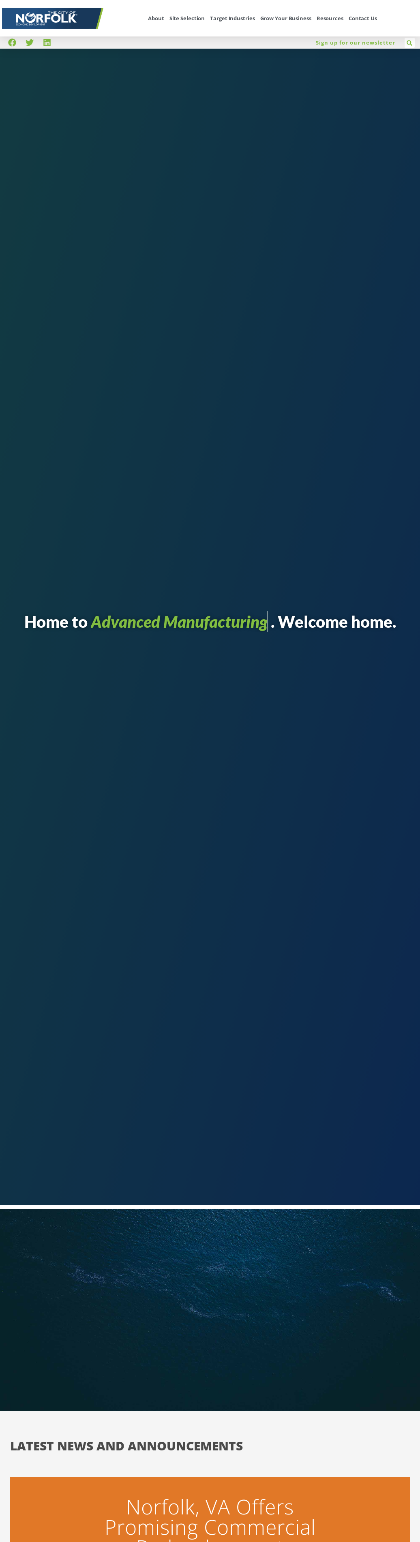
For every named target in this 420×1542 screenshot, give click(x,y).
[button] (410, 43)
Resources (330, 18)
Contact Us (363, 18)
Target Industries (232, 18)
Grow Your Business (285, 18)
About (156, 18)
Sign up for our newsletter (355, 42)
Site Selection (187, 18)
